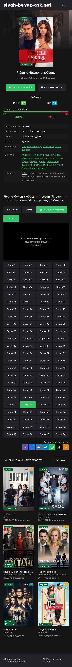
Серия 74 (27, 397)
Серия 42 (28, 338)
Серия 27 (44, 309)
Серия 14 (27, 287)
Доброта (8, 514)
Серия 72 (60, 390)
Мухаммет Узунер (31, 158)
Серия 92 (60, 427)
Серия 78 (27, 404)
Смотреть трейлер (53, 87)
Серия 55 (44, 360)
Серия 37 (11, 331)
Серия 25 (11, 309)
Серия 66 (28, 382)
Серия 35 (44, 324)
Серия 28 (60, 309)
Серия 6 (27, 272)
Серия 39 (44, 331)
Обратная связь (11, 659)
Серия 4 (61, 265)
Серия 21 (11, 301)
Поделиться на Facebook (32, 447)
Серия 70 (27, 390)
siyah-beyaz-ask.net (27, 5)
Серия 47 (44, 346)
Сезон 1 (11, 218)
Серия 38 (28, 331)
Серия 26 (28, 309)
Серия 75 (44, 397)
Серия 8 (61, 272)
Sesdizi (28, 209)
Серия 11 (44, 279)
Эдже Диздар (29, 161)
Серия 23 (44, 301)
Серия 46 (28, 346)
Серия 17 (11, 294)
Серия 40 (61, 331)
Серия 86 (28, 419)
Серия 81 (11, 412)
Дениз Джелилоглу (48, 161)
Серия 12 (60, 279)
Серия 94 (28, 434)
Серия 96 (61, 434)
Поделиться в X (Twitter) (59, 447)
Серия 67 (44, 382)
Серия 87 (44, 419)
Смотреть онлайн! (22, 87)
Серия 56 (60, 360)
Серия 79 (44, 404)
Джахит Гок (28, 164)
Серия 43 (44, 338)
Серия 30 (28, 316)
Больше (61, 460)
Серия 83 (44, 412)
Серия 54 (28, 360)
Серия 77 (11, 404)
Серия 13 (11, 287)
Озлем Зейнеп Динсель (34, 168)
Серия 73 (11, 397)
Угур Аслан (42, 164)
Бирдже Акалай (51, 154)
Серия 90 (28, 427)
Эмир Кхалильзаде (32, 146)
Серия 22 (27, 301)
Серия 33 (11, 324)
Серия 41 (11, 338)
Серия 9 (11, 279)
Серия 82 (28, 412)
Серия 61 (11, 375)
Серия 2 (28, 265)
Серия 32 (60, 316)
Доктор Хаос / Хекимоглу (53, 514)
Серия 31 (44, 316)
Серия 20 (60, 294)
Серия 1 (11, 265)
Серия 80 (61, 404)
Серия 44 (61, 338)
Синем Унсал (56, 164)
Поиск (64, 5)
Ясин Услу (48, 146)
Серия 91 (44, 427)
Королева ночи (47, 571)
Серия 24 (60, 301)
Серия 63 (44, 375)
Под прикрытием (47, 629)
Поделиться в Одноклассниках (66, 447)
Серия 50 (28, 353)
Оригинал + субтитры (52, 209)
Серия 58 (28, 368)
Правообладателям (17, 661)
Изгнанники (10, 629)
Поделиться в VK (39, 447)
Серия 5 (11, 272)
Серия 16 (60, 287)
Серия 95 (44, 434)
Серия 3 (44, 265)
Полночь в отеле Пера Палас (18, 571)
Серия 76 (60, 397)
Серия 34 (28, 324)
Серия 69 (11, 390)
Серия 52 (60, 353)
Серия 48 (61, 346)
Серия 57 (11, 368)
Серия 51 (44, 353)
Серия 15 (44, 287)
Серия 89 (11, 427)
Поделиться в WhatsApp (52, 447)
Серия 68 (61, 382)
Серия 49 (11, 353)
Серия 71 (44, 390)
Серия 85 (11, 419)
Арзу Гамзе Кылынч (52, 158)
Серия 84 (61, 412)
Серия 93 (11, 434)
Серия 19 (44, 294)
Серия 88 (61, 419)
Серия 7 (44, 272)
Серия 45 (11, 346)
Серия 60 (61, 368)
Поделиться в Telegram (45, 447)
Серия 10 (27, 279)
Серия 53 (11, 360)
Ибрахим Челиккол (32, 154)
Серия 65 (11, 382)
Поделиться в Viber (25, 447)
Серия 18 (27, 294)
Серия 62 (28, 375)
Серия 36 (60, 324)
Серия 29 (11, 316)
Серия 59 (44, 368)
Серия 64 (61, 375)
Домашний (12, 209)
